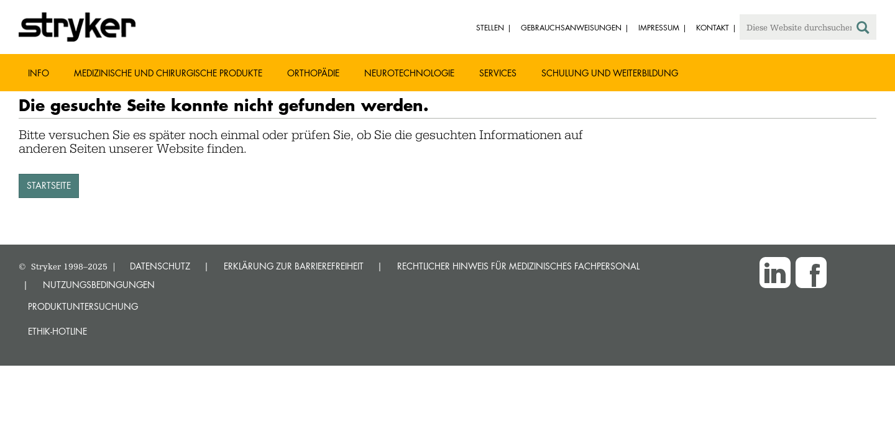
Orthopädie (313, 73)
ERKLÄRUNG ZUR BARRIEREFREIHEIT (294, 266)
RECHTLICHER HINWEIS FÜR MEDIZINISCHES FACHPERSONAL (518, 266)
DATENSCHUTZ (160, 266)
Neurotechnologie (409, 73)
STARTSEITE (49, 185)
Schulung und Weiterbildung (609, 73)
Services (497, 73)
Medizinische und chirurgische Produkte (168, 73)
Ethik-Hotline (57, 331)
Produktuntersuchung (83, 306)
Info (38, 73)
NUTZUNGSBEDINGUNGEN (99, 285)
